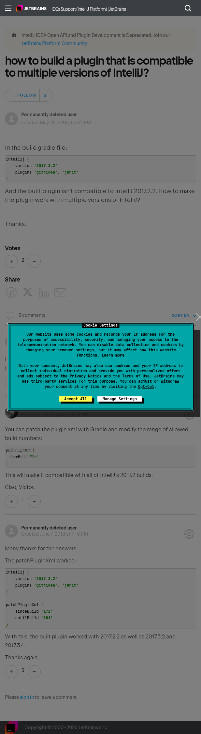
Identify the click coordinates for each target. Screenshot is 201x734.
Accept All (75, 399)
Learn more (113, 355)
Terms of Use (136, 376)
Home (31, 8)
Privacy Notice (86, 376)
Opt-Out (146, 386)
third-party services (54, 381)
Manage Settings (120, 399)
